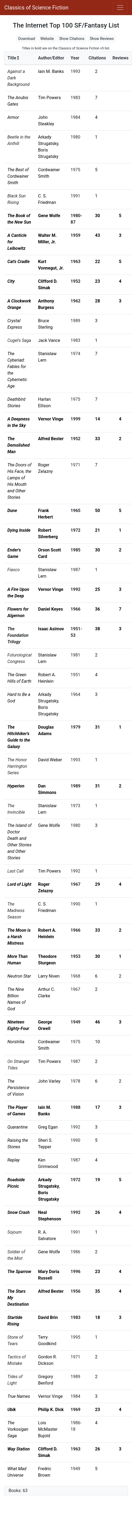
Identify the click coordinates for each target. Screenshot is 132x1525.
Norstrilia (16, 1041)
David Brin (48, 1317)
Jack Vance (49, 340)
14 (97, 419)
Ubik (12, 1409)
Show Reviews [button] (102, 38)
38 (97, 628)
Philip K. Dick (51, 1409)
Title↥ (14, 57)
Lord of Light (19, 884)
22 (97, 261)
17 (97, 1107)
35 (97, 1291)
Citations (97, 57)
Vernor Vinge (50, 419)
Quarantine (18, 1127)
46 (97, 1022)
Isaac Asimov (51, 628)
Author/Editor (51, 57)
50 (97, 510)
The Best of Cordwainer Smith (18, 176)
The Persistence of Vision (18, 1088)
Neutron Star (19, 976)
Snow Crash (19, 1212)
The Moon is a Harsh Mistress (19, 937)
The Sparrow (19, 1271)
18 (97, 1317)
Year (75, 57)
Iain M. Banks (51, 71)
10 (97, 1041)
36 (97, 609)
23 (97, 281)
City (11, 281)
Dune (12, 510)
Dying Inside (19, 530)
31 (97, 727)
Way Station (19, 1449)
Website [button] (47, 38)
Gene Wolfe (49, 215)
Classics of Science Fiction (36, 7)
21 (97, 530)
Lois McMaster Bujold (48, 1429)
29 (97, 884)
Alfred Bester (51, 438)
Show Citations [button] (71, 38)
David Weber (50, 759)
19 (97, 1179)
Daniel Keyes (50, 609)
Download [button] (26, 38)
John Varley (49, 1081)
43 (97, 235)
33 (97, 438)
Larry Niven (49, 976)
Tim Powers (49, 97)
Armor (13, 117)
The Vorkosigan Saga (18, 1429)
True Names (19, 1396)
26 (97, 1212)
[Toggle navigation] (120, 7)
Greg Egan (48, 1127)
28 (97, 301)
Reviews (120, 57)
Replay (14, 1160)
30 (97, 215)
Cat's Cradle (19, 261)
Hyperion (16, 786)
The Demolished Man (19, 445)
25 (97, 589)
